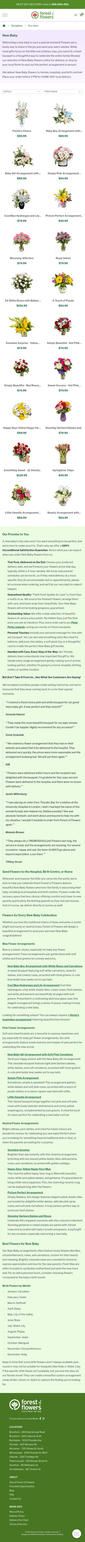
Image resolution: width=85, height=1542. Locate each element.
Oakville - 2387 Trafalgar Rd (23, 1456)
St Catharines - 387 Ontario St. (25, 1469)
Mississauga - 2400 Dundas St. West (28, 1452)
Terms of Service (18, 1524)
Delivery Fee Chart (18, 1520)
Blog (11, 1490)
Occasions (16, 25)
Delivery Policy (17, 1516)
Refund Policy (16, 1511)
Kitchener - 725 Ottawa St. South (26, 1448)
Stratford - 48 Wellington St (23, 1465)
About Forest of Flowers (21, 1482)
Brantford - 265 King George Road (27, 1432)
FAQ (11, 1494)
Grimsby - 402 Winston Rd (23, 1444)
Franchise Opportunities (21, 1486)
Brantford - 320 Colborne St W (25, 1436)
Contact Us (15, 1498)
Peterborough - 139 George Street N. (28, 1461)
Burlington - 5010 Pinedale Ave (25, 1440)
